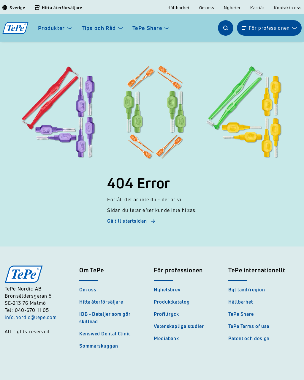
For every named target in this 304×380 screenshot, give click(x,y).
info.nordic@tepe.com (31, 317)
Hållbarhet (178, 8)
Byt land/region (246, 289)
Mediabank (166, 338)
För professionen (269, 28)
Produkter (51, 28)
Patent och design (249, 338)
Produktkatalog (172, 302)
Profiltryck (166, 314)
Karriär (257, 8)
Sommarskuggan (98, 346)
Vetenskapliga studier (179, 326)
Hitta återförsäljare (101, 302)
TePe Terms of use (248, 326)
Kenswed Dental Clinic (105, 333)
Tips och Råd (99, 28)
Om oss (206, 8)
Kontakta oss (288, 8)
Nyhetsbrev (167, 289)
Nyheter (232, 8)
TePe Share (147, 28)
